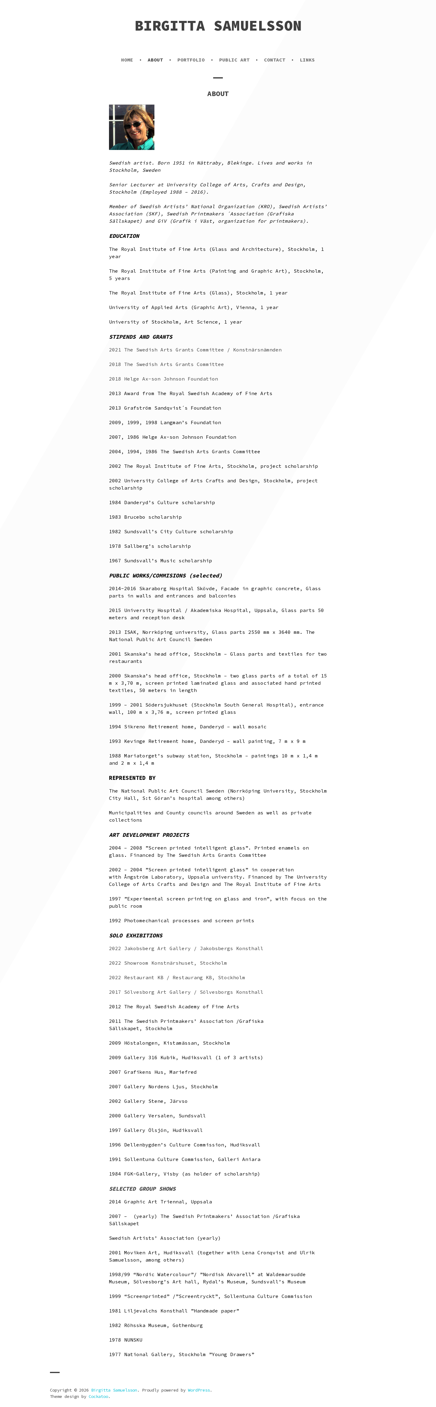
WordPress (199, 1390)
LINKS (307, 60)
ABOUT (155, 60)
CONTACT (274, 60)
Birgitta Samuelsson (218, 25)
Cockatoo (98, 1396)
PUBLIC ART (234, 60)
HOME (127, 60)
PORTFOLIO (191, 60)
